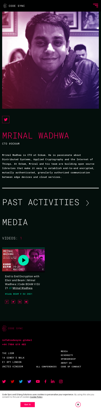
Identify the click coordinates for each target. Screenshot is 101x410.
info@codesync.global (17, 339)
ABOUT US (66, 362)
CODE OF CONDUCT (71, 366)
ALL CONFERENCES (46, 366)
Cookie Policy (36, 397)
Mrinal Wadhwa (23, 288)
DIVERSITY (67, 355)
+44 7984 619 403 (14, 344)
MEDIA (64, 351)
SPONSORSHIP (68, 359)
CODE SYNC (14, 6)
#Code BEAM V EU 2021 (18, 293)
